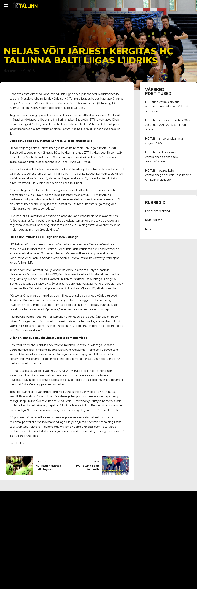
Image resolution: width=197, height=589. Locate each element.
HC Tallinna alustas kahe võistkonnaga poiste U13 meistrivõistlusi (161, 157)
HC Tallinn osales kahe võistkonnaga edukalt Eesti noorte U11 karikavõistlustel (168, 175)
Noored (150, 229)
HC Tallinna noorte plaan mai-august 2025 (164, 141)
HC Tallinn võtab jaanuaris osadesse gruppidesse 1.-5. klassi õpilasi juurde (166, 106)
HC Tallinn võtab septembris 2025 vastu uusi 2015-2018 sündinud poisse (167, 124)
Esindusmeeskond (157, 211)
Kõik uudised (153, 220)
